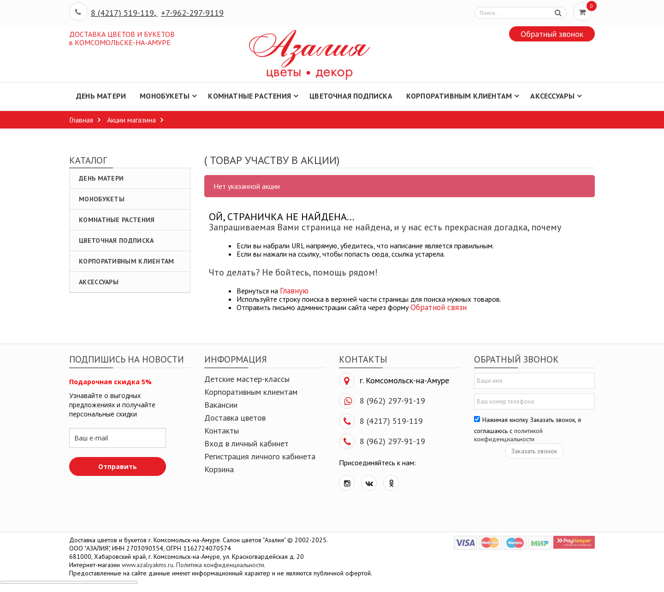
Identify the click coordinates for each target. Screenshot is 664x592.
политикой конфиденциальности (508, 435)
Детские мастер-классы (247, 379)
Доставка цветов (235, 417)
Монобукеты (102, 199)
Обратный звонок (552, 34)
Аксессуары (99, 282)
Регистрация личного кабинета (259, 456)
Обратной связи (438, 307)
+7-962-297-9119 (192, 12)
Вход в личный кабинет (246, 443)
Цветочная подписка (116, 240)
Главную (294, 290)
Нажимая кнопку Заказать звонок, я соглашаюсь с (527, 429)
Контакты (221, 430)
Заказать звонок (534, 451)
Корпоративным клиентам (126, 261)
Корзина (219, 469)
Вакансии (220, 404)
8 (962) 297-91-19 (392, 400)
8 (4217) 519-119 (122, 12)
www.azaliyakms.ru (147, 565)
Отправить (117, 466)
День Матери (101, 178)
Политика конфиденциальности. (221, 565)
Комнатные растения (116, 220)
